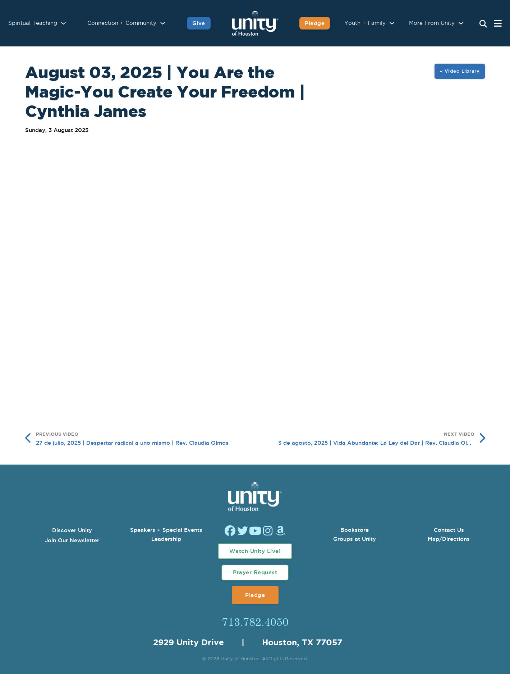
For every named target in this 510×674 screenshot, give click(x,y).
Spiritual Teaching (32, 23)
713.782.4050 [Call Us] (255, 621)
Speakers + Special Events (166, 530)
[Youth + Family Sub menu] (392, 23)
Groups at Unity (354, 539)
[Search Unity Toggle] (483, 24)
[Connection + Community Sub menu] (162, 23)
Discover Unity (72, 530)
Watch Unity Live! (255, 551)
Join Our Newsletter (72, 540)
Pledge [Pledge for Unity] (315, 23)
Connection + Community (121, 23)
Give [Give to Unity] (198, 23)
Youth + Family (365, 23)
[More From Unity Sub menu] (461, 23)
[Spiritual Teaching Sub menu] (63, 23)
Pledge (255, 595)
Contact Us (449, 530)
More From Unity (432, 23)
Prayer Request (255, 572)
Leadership (166, 539)
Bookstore (354, 530)
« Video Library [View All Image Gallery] (460, 70)
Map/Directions (449, 539)
